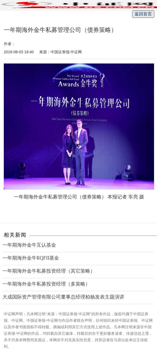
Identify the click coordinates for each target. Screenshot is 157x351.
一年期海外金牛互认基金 (29, 245)
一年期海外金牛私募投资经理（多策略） (46, 284)
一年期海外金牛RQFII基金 (30, 258)
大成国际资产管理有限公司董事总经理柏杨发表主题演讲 (63, 297)
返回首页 (143, 14)
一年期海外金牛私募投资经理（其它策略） (48, 271)
